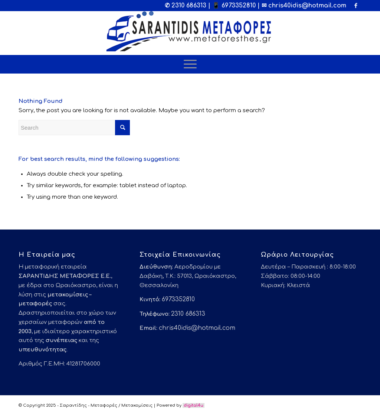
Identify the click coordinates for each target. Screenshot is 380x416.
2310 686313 (188, 5)
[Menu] (190, 64)
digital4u (193, 405)
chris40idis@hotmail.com (307, 5)
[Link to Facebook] (355, 5)
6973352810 (239, 5)
